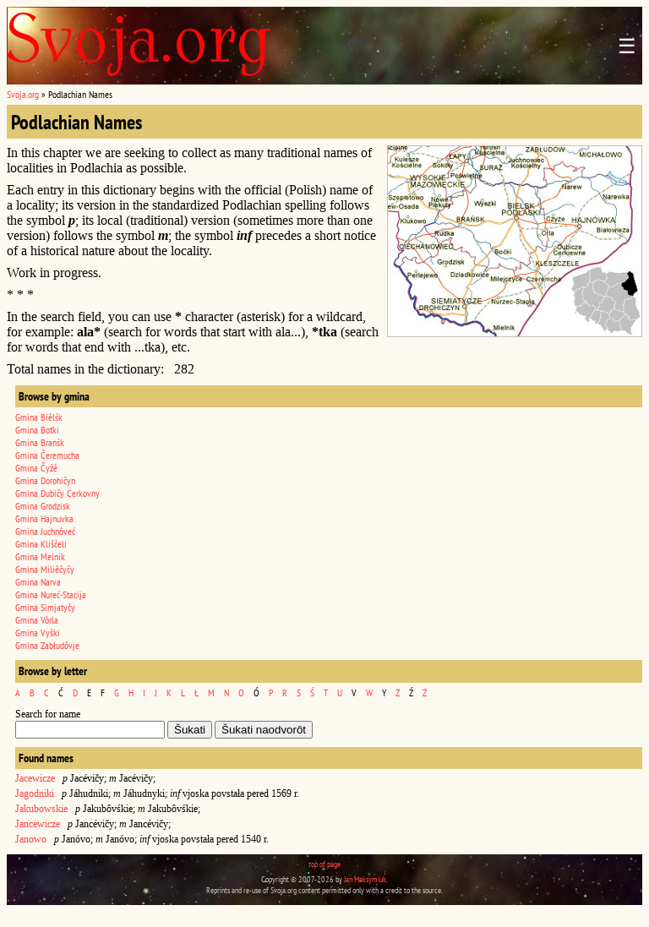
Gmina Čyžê (36, 467)
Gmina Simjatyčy (45, 607)
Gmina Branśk (39, 442)
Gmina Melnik (40, 556)
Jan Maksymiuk (365, 879)
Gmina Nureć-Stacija (50, 594)
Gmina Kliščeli (41, 543)
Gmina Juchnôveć (45, 531)
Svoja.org (23, 94)
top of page (324, 864)
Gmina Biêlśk (39, 417)
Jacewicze (35, 778)
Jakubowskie (41, 809)
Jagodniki (34, 793)
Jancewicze (37, 824)
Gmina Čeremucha (47, 455)
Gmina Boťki (37, 429)
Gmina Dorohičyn (45, 480)
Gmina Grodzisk (42, 505)
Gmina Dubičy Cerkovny (57, 493)
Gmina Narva (38, 581)
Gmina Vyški (37, 632)
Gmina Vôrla (36, 619)
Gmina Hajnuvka (44, 518)
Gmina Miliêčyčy (44, 569)
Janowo (30, 839)
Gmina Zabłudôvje (47, 645)
